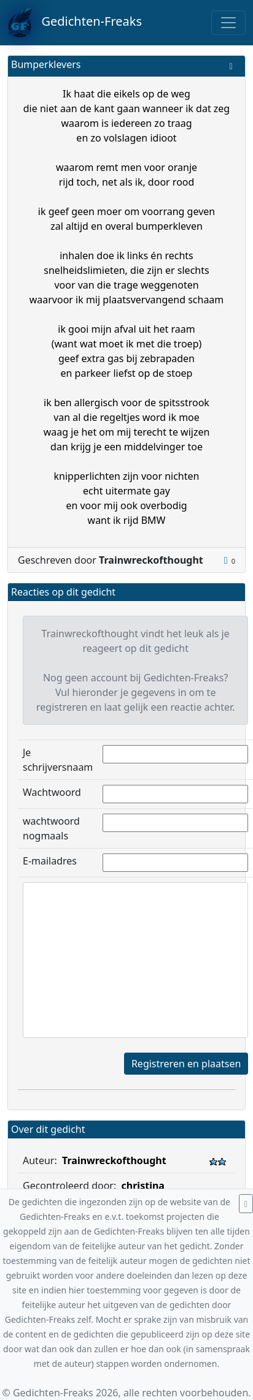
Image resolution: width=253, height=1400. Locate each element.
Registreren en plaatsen (186, 1063)
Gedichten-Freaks (74, 22)
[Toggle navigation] (228, 22)
